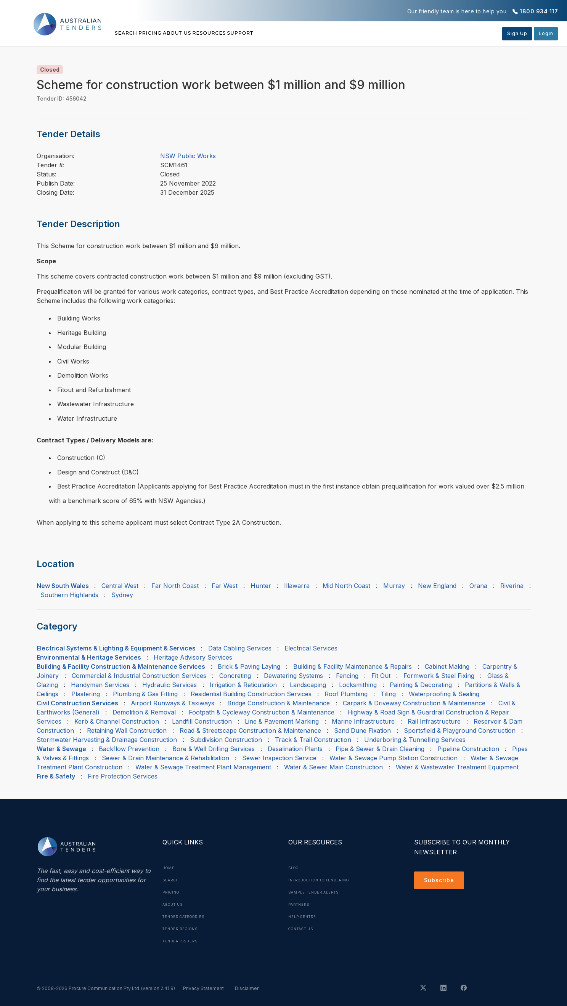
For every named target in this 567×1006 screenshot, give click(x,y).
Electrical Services (310, 648)
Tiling (388, 694)
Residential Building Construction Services (251, 694)
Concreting (235, 675)
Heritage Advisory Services (193, 657)
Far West (225, 586)
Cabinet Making (447, 666)
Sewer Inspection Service (279, 758)
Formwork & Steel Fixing (438, 675)
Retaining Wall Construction (127, 730)
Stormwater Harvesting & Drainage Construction (107, 739)
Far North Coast (175, 586)
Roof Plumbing (346, 694)
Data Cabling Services (239, 648)
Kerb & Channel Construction (116, 721)
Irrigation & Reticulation (243, 685)
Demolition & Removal (144, 712)
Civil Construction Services (77, 703)
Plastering (85, 694)
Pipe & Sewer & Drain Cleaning (380, 749)
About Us (209, 33)
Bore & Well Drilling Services (213, 749)
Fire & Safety (56, 776)
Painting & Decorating (421, 685)
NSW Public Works (188, 156)
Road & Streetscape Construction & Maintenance (250, 730)
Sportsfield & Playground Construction (460, 730)
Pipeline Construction (468, 749)
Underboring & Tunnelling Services (415, 739)
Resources (257, 33)
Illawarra (297, 586)
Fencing (347, 675)
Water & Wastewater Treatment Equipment (457, 767)
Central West (119, 586)
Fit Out (380, 675)
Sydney (122, 595)
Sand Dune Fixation (362, 730)
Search (127, 33)
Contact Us (303, 928)
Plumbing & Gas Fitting (145, 694)
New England (437, 586)
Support (305, 33)
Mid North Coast (346, 586)
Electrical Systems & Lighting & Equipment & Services (116, 648)
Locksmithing (358, 685)
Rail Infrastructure (434, 721)
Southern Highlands (69, 595)
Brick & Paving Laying (249, 666)
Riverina (512, 586)
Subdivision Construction (226, 739)
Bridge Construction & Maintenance (278, 703)
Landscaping (308, 685)
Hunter (261, 586)
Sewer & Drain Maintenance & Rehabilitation (165, 758)
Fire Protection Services (122, 776)
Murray (394, 586)
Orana (478, 586)
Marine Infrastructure (363, 721)
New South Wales (63, 586)
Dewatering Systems (293, 675)
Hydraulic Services (169, 685)
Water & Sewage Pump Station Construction (393, 758)
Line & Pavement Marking (282, 721)
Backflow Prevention (129, 749)
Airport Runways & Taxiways (172, 703)
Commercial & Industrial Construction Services (139, 675)
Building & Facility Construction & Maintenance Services (121, 666)
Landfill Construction (202, 721)
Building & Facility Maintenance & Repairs (352, 666)
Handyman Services (100, 685)
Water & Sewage (61, 749)
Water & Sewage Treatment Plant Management (203, 767)
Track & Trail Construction (313, 739)
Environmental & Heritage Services (89, 657)
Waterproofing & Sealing (444, 694)
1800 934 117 (539, 11)
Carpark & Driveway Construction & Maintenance (414, 703)
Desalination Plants (295, 749)
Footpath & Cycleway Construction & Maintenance (261, 712)
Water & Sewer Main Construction (333, 767)
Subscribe (441, 881)
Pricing (167, 33)
